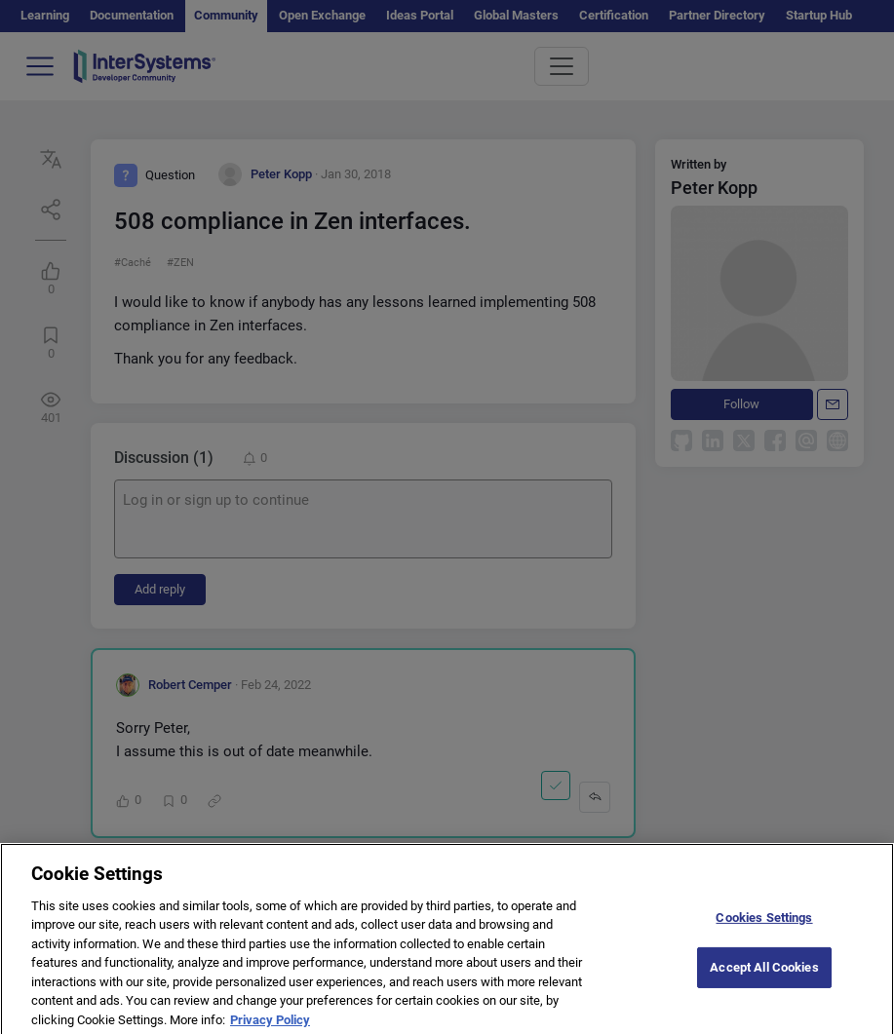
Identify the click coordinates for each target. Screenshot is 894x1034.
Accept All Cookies (764, 977)
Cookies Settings (764, 928)
